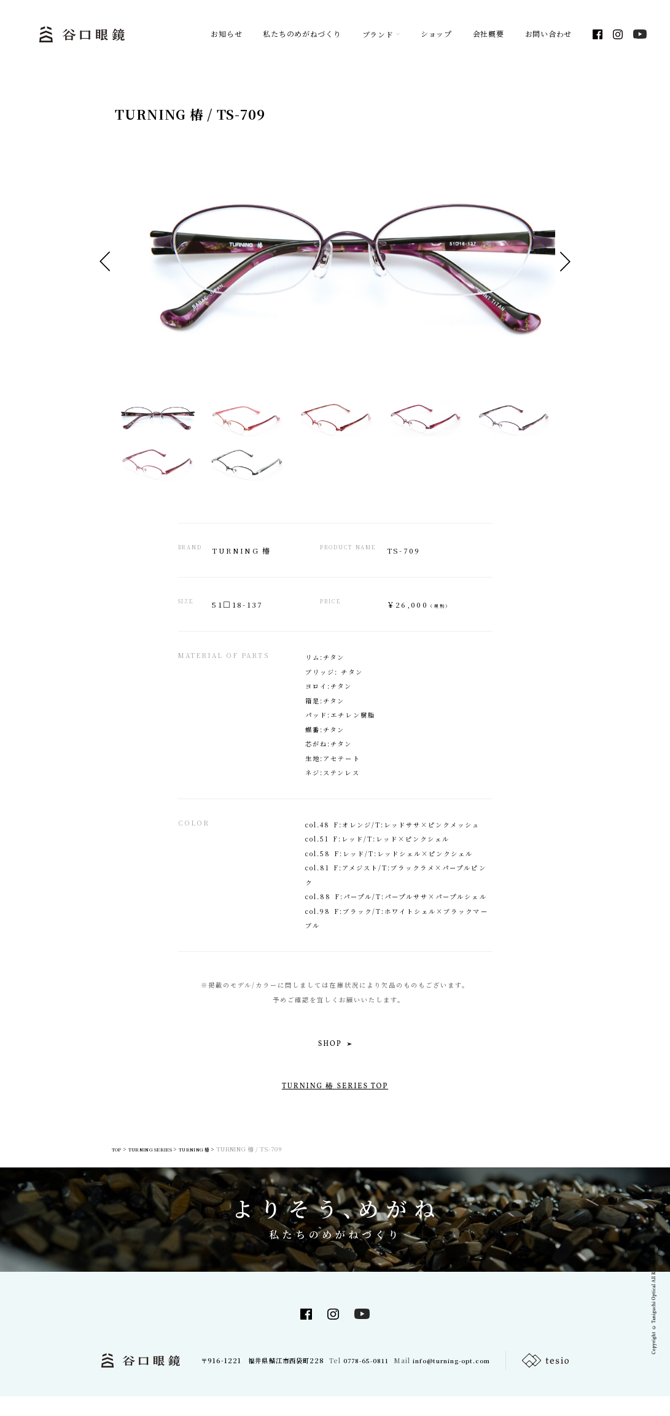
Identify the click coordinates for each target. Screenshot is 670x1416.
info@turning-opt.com (454, 1379)
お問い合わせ (548, 37)
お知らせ (226, 37)
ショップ (436, 37)
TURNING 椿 (211, 1167)
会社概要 (488, 37)
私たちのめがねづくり (302, 37)
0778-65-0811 (363, 1379)
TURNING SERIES (149, 1167)
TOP (103, 1167)
